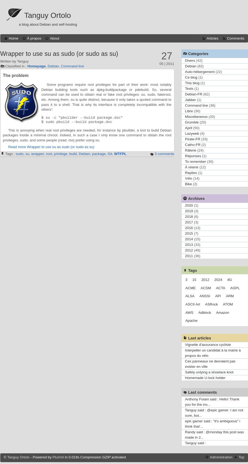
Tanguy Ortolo (47, 15)
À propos (34, 38)
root (49, 154)
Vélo (188, 178)
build (73, 154)
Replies (191, 173)
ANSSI (205, 296)
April (188, 128)
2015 (189, 233)
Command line (72, 66)
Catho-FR (193, 145)
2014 (189, 239)
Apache (191, 321)
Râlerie (190, 150)
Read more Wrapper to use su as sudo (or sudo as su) (51, 147)
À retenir (191, 167)
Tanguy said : (195, 443)
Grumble (192, 122)
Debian (53, 66)
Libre (189, 111)
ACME (190, 288)
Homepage (36, 66)
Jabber (190, 100)
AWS (189, 313)
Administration (221, 457)
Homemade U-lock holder (205, 378)
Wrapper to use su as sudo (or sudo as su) (59, 53)
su (27, 154)
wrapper (37, 154)
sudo (20, 154)
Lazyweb (192, 134)
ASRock (211, 304)
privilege (60, 154)
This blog (192, 83)
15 (194, 280)
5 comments (164, 154)
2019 (189, 211)
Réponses (193, 156)
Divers (190, 61)
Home (13, 38)
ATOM (228, 304)
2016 (189, 228)
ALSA (189, 296)
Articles (213, 38)
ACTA (220, 288)
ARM (230, 296)
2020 (189, 205)
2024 (218, 280)
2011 (189, 256)
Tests (189, 89)
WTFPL (120, 154)
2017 (189, 222)
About (54, 38)
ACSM (206, 288)
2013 (189, 245)
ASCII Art (192, 304)
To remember (195, 162)
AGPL (235, 288)
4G (229, 280)
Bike (188, 184)
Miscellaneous (196, 117)
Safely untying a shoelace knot (209, 372)
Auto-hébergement (200, 72)
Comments (235, 38)
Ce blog (191, 77)
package (99, 154)
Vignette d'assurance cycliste (208, 345)
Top (242, 457)
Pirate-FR (192, 139)
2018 (189, 217)
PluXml (58, 457)
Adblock (204, 313)
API (218, 296)
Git (110, 154)
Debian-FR (193, 94)
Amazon (222, 313)
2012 (189, 250)
